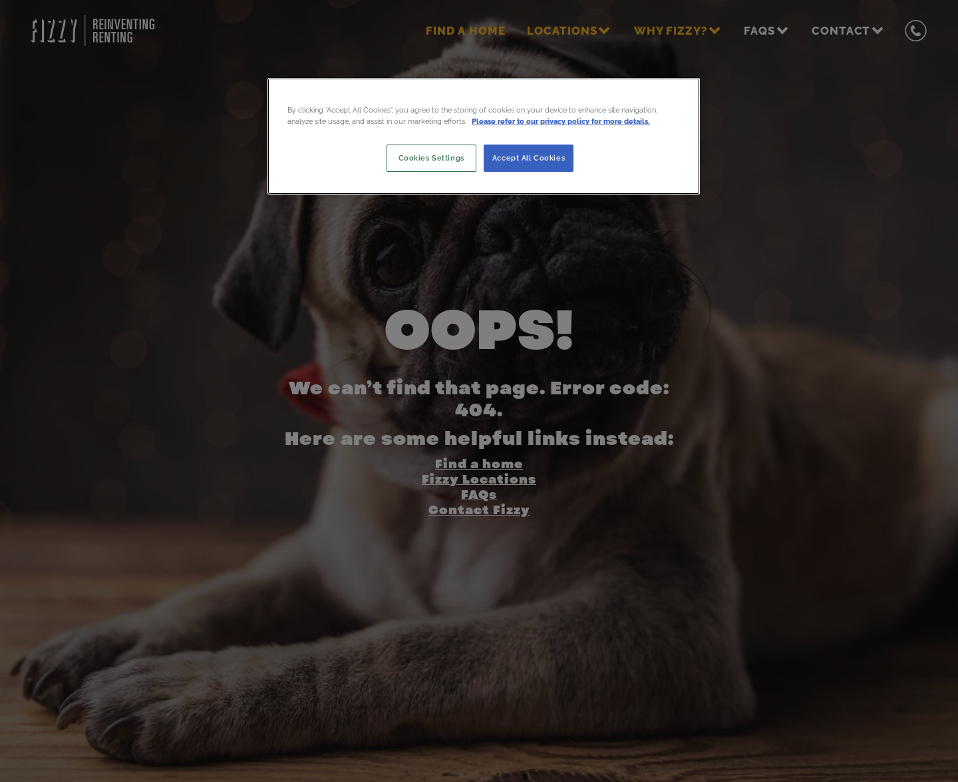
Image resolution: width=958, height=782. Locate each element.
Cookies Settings (431, 158)
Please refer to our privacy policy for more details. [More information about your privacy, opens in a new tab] (561, 121)
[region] (483, 136)
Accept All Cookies (528, 158)
